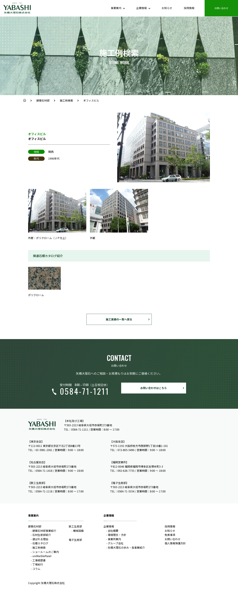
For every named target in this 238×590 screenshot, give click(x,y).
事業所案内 (114, 539)
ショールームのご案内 (45, 552)
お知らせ (170, 531)
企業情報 (108, 526)
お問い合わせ (172, 539)
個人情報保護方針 (175, 543)
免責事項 (170, 535)
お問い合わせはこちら (153, 388)
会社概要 (113, 531)
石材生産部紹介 (41, 535)
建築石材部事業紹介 (44, 531)
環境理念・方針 (117, 535)
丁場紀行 (37, 565)
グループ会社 (115, 543)
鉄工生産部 (75, 526)
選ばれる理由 (40, 539)
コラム (36, 569)
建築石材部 (43, 100)
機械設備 (78, 531)
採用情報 (170, 526)
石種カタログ (40, 543)
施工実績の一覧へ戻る (119, 319)
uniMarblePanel (41, 556)
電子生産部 (75, 540)
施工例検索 (66, 100)
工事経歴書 (39, 560)
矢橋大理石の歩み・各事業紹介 (126, 547)
